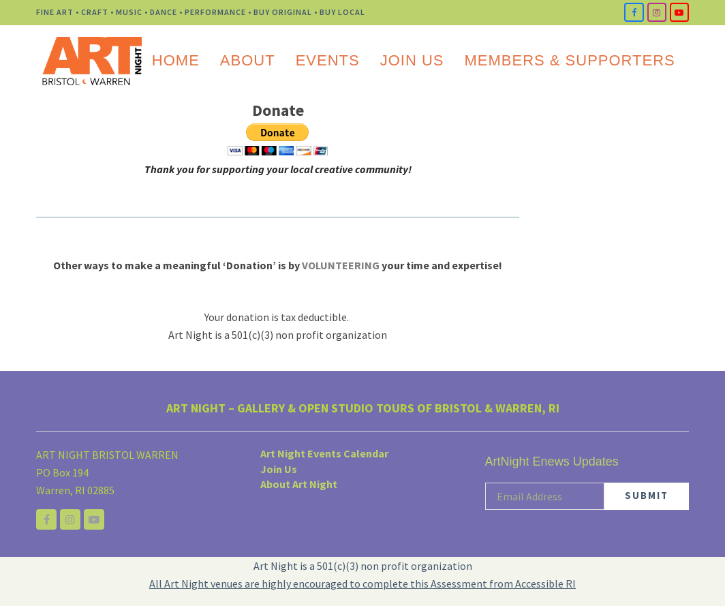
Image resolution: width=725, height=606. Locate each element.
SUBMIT (646, 495)
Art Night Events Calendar (324, 453)
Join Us (278, 469)
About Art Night (298, 484)
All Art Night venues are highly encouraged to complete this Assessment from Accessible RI (362, 583)
